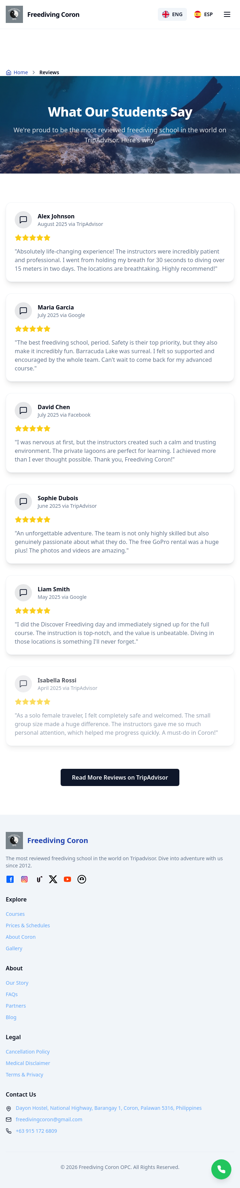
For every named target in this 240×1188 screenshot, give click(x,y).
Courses (15, 913)
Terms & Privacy (24, 1074)
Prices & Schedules (28, 925)
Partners (16, 1005)
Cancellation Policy (28, 1051)
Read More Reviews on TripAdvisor (120, 777)
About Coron (21, 936)
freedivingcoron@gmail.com (49, 1119)
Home (17, 72)
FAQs (12, 994)
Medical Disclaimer (28, 1063)
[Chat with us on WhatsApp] (221, 1169)
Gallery (14, 948)
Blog (11, 1017)
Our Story (17, 982)
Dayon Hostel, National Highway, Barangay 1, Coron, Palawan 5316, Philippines (109, 1107)
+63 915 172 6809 (36, 1130)
